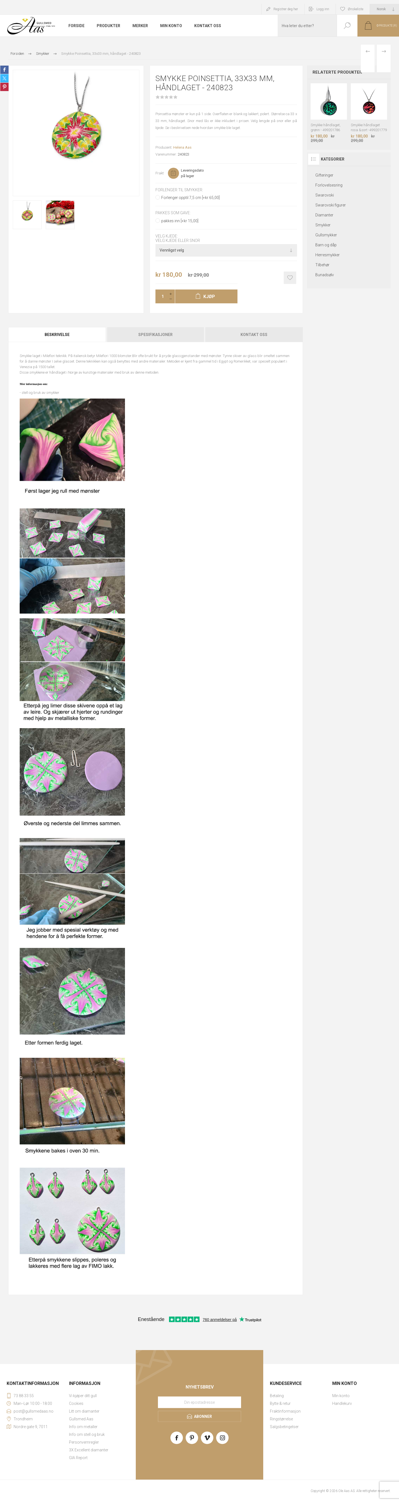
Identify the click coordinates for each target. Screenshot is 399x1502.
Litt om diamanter (84, 1411)
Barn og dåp (326, 245)
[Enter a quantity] (161, 296)
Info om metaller (83, 1427)
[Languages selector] (384, 9)
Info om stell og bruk (87, 1434)
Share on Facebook (4, 70)
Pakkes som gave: (173, 213)
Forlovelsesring (328, 185)
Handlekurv (342, 1403)
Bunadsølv (324, 275)
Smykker (323, 225)
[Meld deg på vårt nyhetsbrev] (199, 1402)
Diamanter (324, 215)
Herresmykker (327, 255)
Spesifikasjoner (155, 334)
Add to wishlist (290, 278)
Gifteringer (324, 175)
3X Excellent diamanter (88, 1450)
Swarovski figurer (330, 205)
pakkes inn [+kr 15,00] (179, 221)
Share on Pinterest (4, 87)
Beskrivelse (57, 334)
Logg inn (322, 9)
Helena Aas (182, 147)
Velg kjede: (166, 236)
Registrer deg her (285, 9)
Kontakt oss (254, 334)
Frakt (159, 173)
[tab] (57, 334)
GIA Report (78, 1458)
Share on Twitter (4, 78)
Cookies (76, 1403)
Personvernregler (84, 1442)
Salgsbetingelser (284, 1427)
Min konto (341, 1396)
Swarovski (324, 195)
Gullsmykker (326, 235)
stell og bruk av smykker (40, 393)
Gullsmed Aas (81, 1419)
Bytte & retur (280, 1403)
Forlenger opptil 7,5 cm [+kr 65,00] (190, 197)
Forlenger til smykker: (179, 190)
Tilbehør (322, 265)
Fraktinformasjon (285, 1411)
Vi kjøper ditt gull (83, 1396)
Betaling (277, 1396)
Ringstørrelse (281, 1419)
